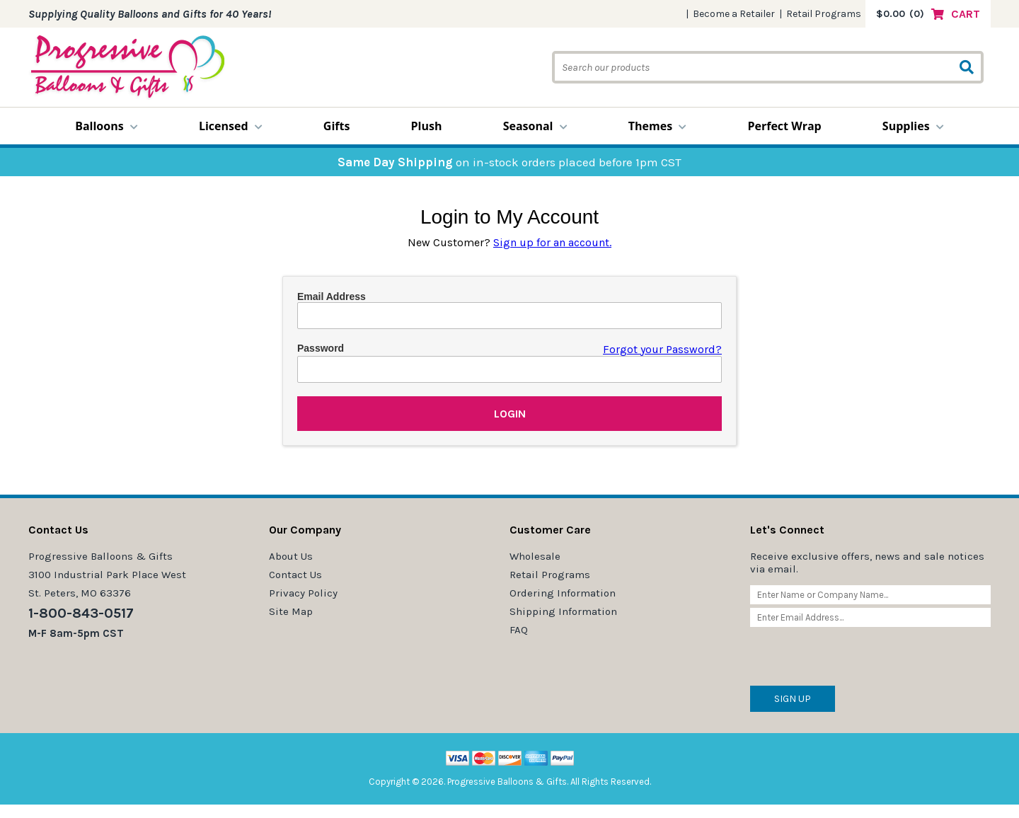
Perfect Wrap (784, 126)
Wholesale (535, 556)
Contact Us (295, 574)
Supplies (913, 126)
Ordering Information (563, 593)
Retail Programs (823, 14)
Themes (657, 126)
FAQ (519, 629)
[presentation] (857, 658)
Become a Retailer (734, 14)
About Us (291, 556)
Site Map (291, 611)
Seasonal (535, 126)
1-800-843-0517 (81, 613)
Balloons (106, 126)
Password (320, 348)
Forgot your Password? (662, 349)
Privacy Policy (303, 593)
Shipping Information (563, 611)
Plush (426, 126)
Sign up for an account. (552, 242)
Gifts (336, 126)
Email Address (331, 296)
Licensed (231, 126)
